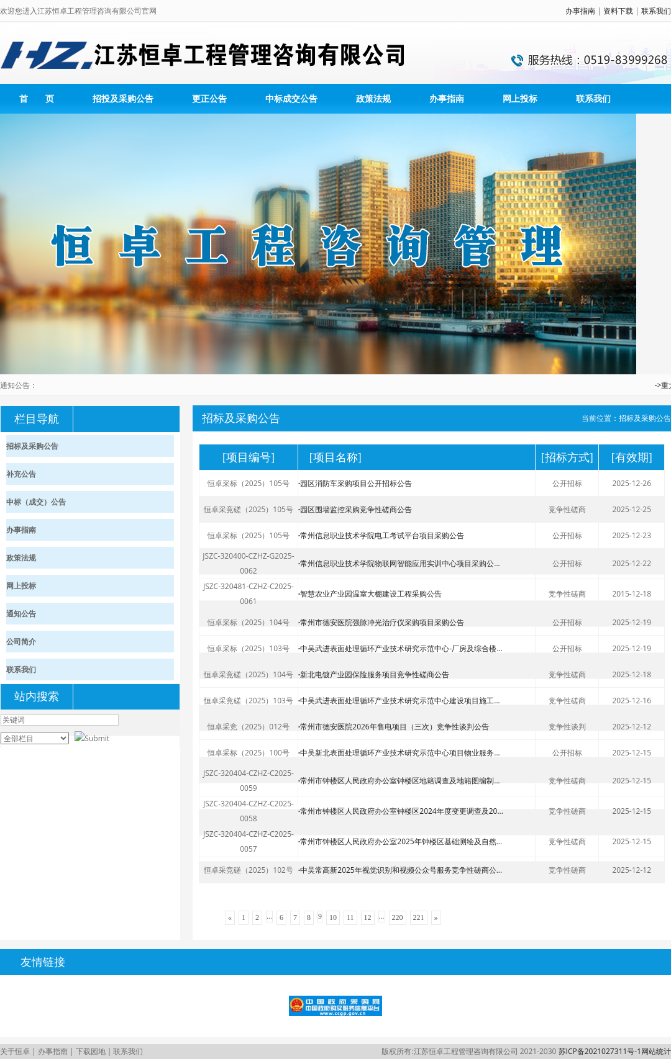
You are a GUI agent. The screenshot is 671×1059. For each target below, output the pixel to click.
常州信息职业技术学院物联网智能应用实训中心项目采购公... (399, 563)
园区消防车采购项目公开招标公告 (355, 483)
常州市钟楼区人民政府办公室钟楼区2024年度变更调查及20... (400, 811)
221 (418, 917)
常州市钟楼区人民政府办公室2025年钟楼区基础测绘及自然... (400, 841)
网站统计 (656, 1051)
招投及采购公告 (123, 98)
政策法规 (373, 98)
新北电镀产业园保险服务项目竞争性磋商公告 (373, 674)
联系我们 (656, 11)
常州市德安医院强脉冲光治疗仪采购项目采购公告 (381, 622)
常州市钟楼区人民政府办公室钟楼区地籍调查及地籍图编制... (399, 780)
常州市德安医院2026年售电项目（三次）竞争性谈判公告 (393, 726)
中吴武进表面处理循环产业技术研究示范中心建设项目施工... (399, 700)
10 (333, 917)
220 (397, 917)
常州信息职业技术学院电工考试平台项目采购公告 (381, 535)
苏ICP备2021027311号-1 (600, 1051)
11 (350, 917)
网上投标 (520, 98)
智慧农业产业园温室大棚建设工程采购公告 (370, 593)
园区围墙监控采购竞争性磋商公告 (355, 509)
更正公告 (209, 98)
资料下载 (618, 11)
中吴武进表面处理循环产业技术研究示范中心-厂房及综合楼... (400, 648)
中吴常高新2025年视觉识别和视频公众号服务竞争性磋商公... (400, 870)
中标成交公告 (291, 98)
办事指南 (580, 11)
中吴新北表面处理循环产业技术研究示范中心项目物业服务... (399, 752)
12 (368, 917)
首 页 (36, 98)
